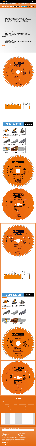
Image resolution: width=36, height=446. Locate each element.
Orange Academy (20, 435)
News (19, 432)
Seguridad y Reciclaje (5, 434)
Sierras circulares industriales (8, 3)
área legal (3, 433)
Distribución (4, 432)
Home (2, 3)
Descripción (11, 403)
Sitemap (10, 440)
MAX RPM (19, 409)
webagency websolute (5, 444)
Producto (3, 403)
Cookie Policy (8, 440)
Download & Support (21, 433)
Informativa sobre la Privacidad (4, 440)
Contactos (4, 435)
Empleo (19, 434)
